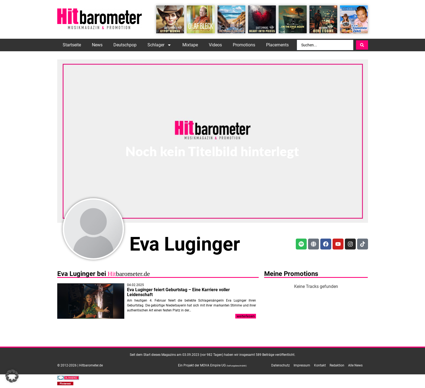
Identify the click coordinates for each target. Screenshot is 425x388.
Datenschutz (280, 365)
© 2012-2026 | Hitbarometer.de (80, 365)
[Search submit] (362, 45)
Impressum (302, 365)
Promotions (244, 44)
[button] (65, 383)
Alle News (355, 365)
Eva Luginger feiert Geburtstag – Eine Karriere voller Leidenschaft (178, 292)
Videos (215, 44)
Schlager (159, 45)
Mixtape (190, 44)
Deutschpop (125, 44)
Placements (277, 44)
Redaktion (337, 365)
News (97, 44)
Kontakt (320, 365)
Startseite (72, 44)
